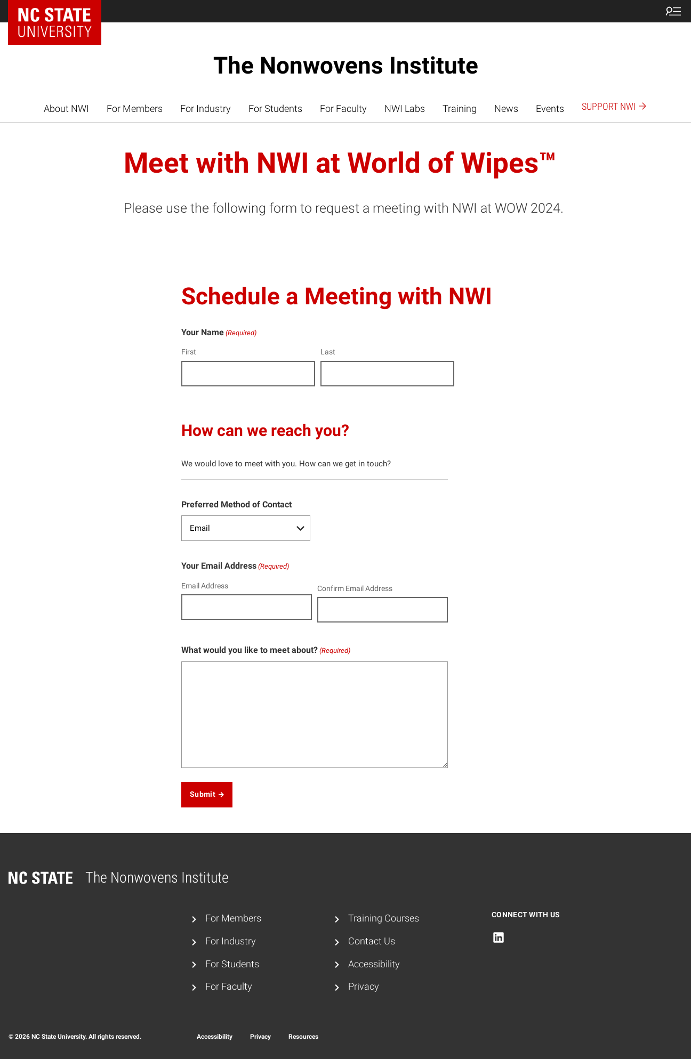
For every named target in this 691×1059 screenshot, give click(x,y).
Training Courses (383, 918)
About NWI (66, 108)
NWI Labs (404, 108)
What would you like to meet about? (265, 651)
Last (327, 351)
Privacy (363, 986)
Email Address (204, 585)
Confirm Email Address (354, 588)
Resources (303, 1036)
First (188, 351)
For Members (135, 108)
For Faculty (343, 108)
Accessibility (374, 964)
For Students (275, 108)
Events (550, 108)
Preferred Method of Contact (236, 504)
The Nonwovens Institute (345, 65)
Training (460, 108)
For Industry (205, 108)
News (506, 108)
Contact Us (371, 941)
